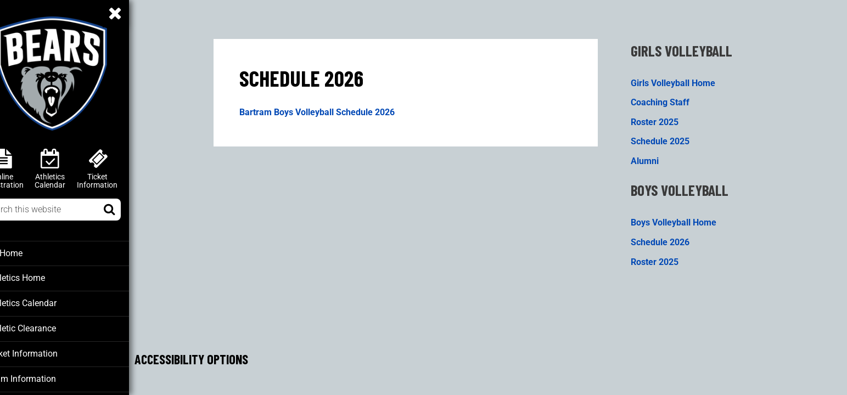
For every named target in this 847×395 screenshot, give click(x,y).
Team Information (43, 376)
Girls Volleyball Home (685, 79)
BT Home (28, 253)
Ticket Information (45, 352)
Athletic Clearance (44, 327)
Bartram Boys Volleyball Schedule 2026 (330, 109)
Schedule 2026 (672, 239)
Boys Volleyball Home (686, 219)
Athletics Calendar (44, 302)
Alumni (657, 158)
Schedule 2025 (672, 138)
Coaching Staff (672, 98)
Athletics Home (40, 278)
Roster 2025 (667, 118)
